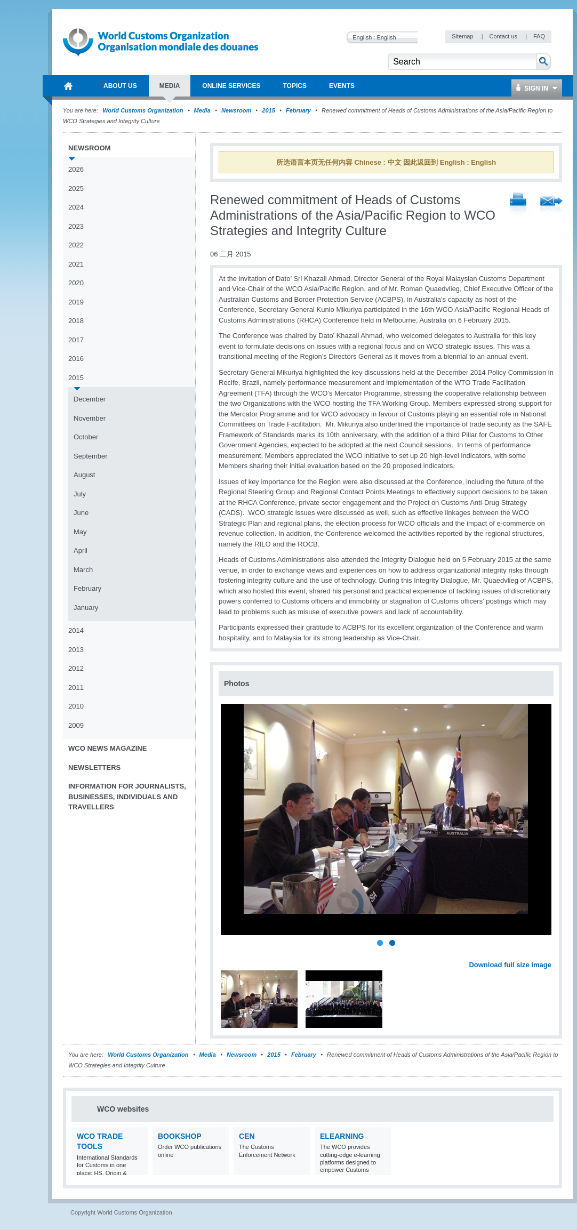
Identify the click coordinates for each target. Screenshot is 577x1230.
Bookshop (180, 1136)
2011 (76, 688)
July (80, 494)
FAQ (539, 36)
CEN (247, 1136)
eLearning (342, 1136)
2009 (76, 725)
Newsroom (236, 110)
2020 (76, 283)
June (81, 513)
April (80, 550)
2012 (76, 668)
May (80, 532)
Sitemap (463, 36)
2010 (76, 706)
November (90, 418)
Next (549, 952)
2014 (76, 630)
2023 (76, 226)
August (84, 475)
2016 (76, 359)
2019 (76, 302)
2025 (76, 188)
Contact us (504, 36)
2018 (76, 321)
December (90, 399)
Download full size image (510, 965)
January (86, 608)
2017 (76, 340)
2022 (76, 245)
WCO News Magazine (107, 748)
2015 (268, 110)
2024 (76, 207)
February (298, 110)
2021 (76, 264)
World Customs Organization (143, 110)
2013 (76, 650)
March (83, 570)
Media (202, 110)
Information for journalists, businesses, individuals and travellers (127, 796)
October (86, 437)
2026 (76, 169)
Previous (230, 952)
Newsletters (94, 767)
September (91, 456)
